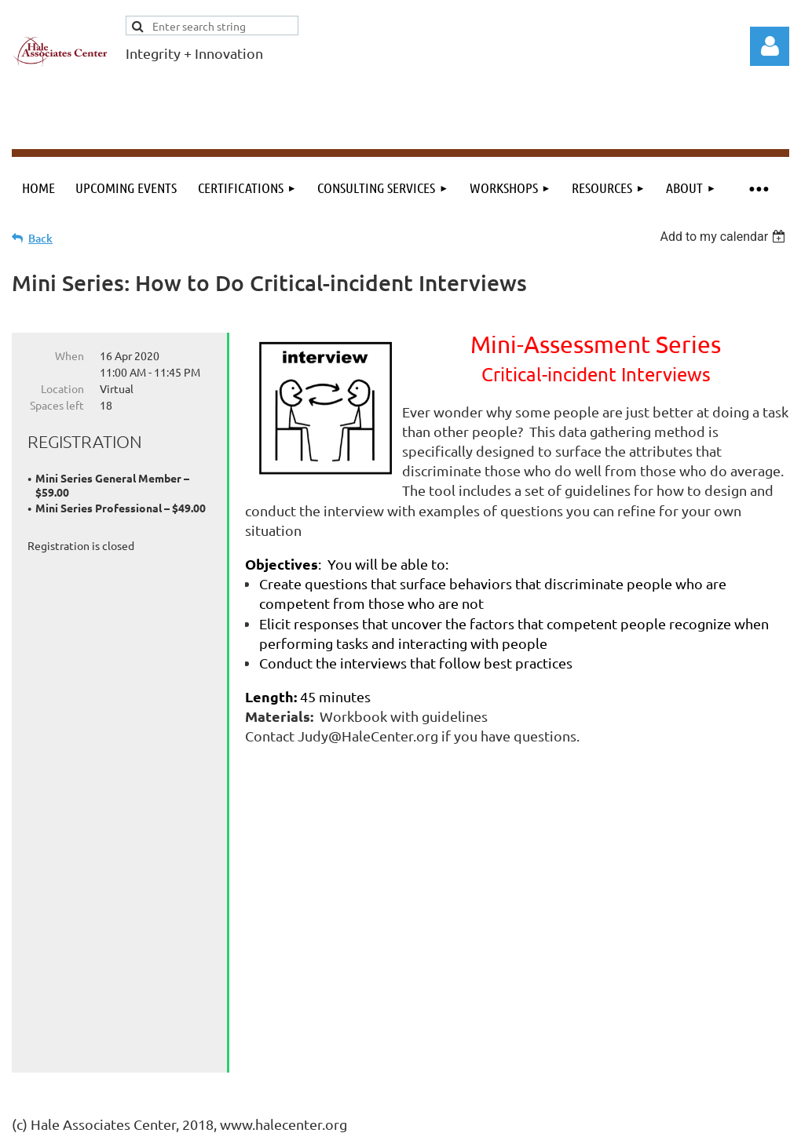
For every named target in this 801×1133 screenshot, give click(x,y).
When (69, 355)
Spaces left (57, 405)
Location (62, 388)
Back (40, 238)
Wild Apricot (601, 1114)
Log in (769, 46)
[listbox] (724, 236)
